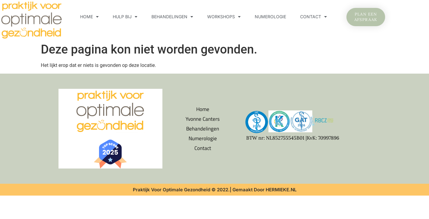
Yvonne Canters (203, 119)
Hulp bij (125, 17)
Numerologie (270, 16)
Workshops (224, 17)
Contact (313, 17)
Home (89, 17)
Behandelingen (172, 17)
